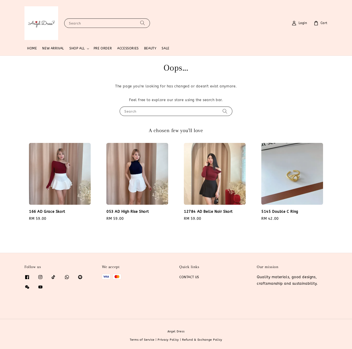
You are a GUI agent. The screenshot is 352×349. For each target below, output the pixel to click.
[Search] (142, 23)
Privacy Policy (168, 339)
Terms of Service (142, 339)
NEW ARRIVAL (53, 48)
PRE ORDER (103, 48)
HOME (32, 48)
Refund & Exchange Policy (202, 339)
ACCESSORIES (128, 48)
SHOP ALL (77, 48)
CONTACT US (189, 277)
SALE (165, 48)
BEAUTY (150, 48)
